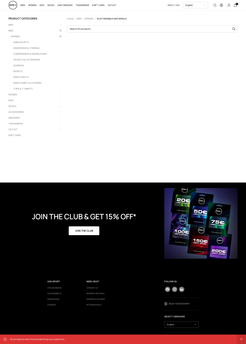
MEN (10, 32)
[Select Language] (195, 6)
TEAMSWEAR (15, 125)
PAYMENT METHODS (95, 296)
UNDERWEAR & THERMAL (26, 50)
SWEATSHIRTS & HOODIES (27, 85)
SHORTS (17, 73)
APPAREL (15, 38)
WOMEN (12, 96)
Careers (51, 307)
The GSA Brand (54, 290)
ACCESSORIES (16, 114)
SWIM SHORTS (21, 44)
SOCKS (12, 108)
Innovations (53, 301)
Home (70, 20)
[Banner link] (201, 225)
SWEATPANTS (21, 79)
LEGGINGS (18, 67)
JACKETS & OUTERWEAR (26, 61)
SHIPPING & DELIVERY (95, 301)
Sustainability (54, 296)
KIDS (10, 102)
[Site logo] (13, 6)
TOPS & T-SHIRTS (22, 91)
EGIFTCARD (14, 137)
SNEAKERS (14, 120)
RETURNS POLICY (94, 307)
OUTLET (13, 131)
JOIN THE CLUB (84, 233)
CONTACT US (92, 290)
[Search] (215, 6)
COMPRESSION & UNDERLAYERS (30, 56)
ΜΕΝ (10, 27)
